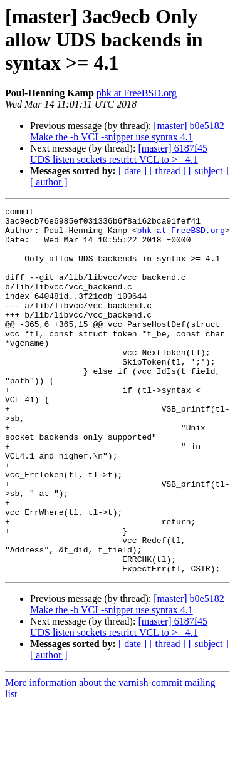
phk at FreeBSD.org (137, 93)
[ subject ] (209, 170)
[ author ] (49, 182)
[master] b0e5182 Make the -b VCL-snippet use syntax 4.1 (127, 131)
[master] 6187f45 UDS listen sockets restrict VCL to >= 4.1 (118, 154)
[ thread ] (167, 170)
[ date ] (132, 170)
